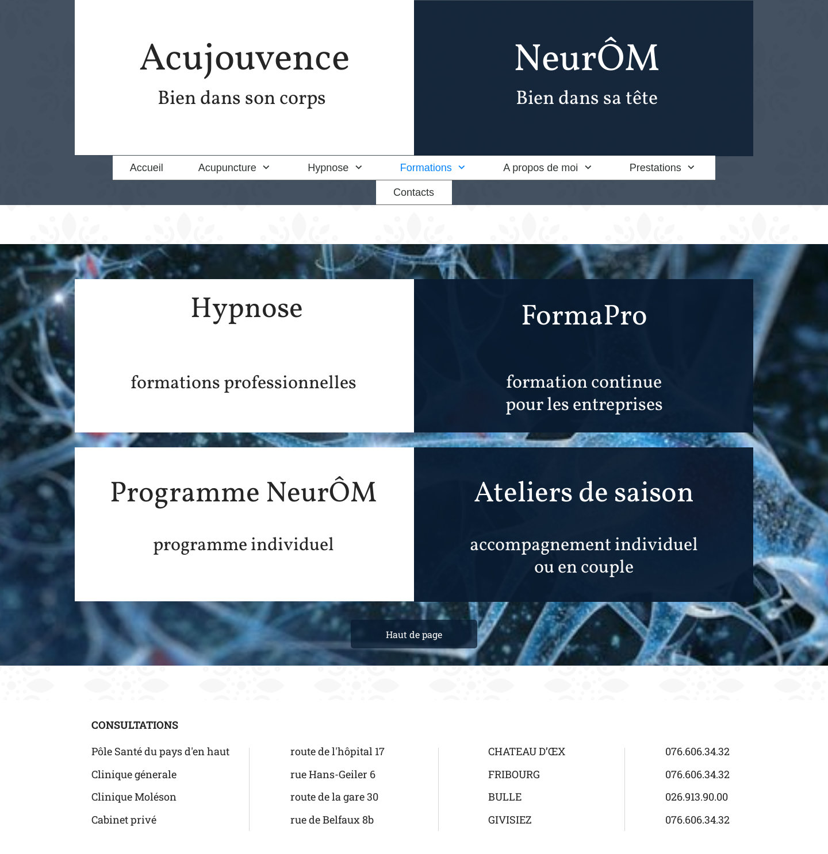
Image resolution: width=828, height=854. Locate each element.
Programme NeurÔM (243, 494)
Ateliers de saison (584, 494)
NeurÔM (586, 60)
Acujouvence (244, 59)
